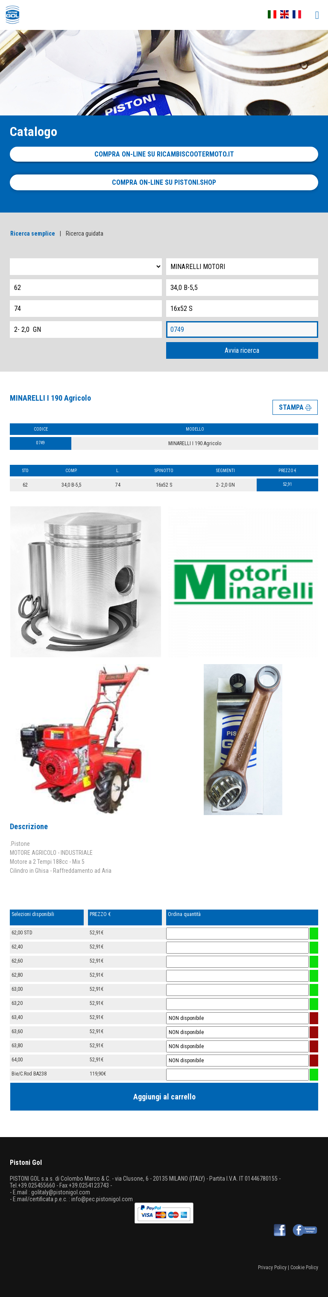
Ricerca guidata (84, 233)
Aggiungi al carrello (164, 1096)
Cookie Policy (304, 1267)
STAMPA (295, 407)
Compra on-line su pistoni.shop (164, 182)
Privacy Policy (272, 1267)
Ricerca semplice (32, 233)
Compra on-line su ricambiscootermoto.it (164, 154)
